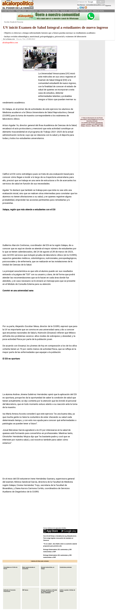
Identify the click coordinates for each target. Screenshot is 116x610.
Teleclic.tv (64, 11)
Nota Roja (55, 11)
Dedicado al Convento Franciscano (10, 590)
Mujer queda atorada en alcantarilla (28, 567)
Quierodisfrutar (74, 11)
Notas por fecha (98, 11)
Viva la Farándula (45, 11)
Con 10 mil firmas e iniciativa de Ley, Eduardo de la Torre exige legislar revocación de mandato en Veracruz (59, 538)
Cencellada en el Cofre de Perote (10, 567)
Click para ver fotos (39, 58)
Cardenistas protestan (66, 567)
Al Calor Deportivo (8, 11)
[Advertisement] (19, 86)
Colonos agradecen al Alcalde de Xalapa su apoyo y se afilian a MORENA (49, 591)
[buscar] (86, 2)
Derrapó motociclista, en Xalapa (47, 567)
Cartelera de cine (86, 11)
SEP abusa (25, 590)
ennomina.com (33, 11)
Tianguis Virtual (21, 11)
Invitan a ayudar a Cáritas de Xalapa (67, 590)
